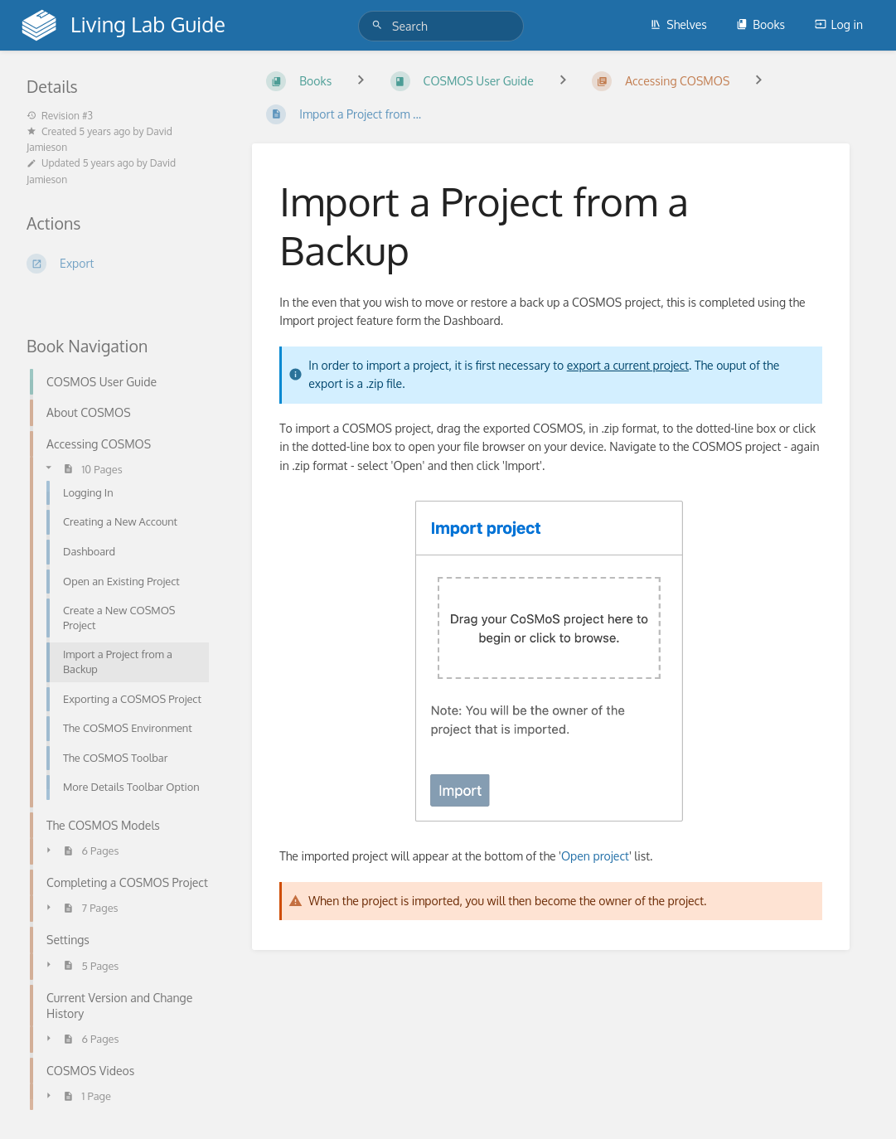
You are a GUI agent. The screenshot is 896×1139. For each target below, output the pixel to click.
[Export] (119, 264)
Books (760, 24)
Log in (839, 24)
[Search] (379, 25)
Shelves (678, 24)
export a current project (628, 365)
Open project (595, 856)
